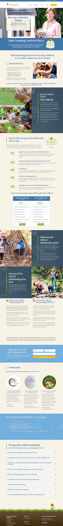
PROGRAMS (36, 5)
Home (47, 0)
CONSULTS (47, 5)
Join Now (22, 224)
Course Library (10, 519)
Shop (49, 0)
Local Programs (10, 525)
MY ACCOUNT (53, 5)
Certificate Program (11, 522)
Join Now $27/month (18, 28)
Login (52, 0)
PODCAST (41, 5)
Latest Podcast (28, 518)
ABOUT (30, 5)
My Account (27, 523)
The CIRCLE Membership (12, 523)
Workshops (9, 521)
